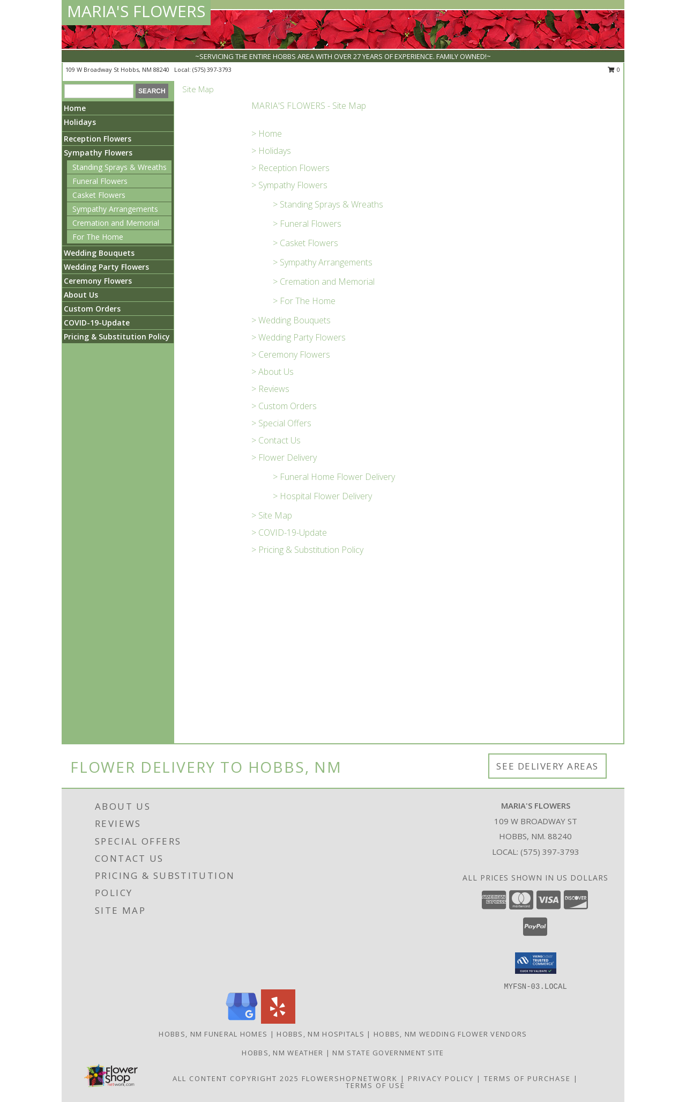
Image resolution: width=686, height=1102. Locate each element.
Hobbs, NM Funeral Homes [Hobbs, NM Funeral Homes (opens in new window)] (213, 1034)
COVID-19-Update (97, 322)
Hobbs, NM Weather (282, 1052)
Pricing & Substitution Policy (117, 336)
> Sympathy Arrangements (322, 262)
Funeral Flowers (100, 181)
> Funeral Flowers (307, 224)
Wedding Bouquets (99, 253)
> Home (266, 133)
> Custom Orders (284, 406)
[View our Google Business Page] (242, 1021)
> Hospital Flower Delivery (322, 496)
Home (75, 108)
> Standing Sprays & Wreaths (328, 204)
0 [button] (614, 69)
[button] (535, 963)
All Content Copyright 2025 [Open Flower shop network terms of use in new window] (236, 1078)
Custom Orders (92, 309)
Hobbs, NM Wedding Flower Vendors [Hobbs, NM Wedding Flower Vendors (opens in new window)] (450, 1034)
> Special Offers (281, 423)
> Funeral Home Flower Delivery (334, 477)
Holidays (80, 122)
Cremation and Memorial (115, 223)
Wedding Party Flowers (106, 267)
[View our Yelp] (278, 1021)
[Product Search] (98, 91)
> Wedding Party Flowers (298, 337)
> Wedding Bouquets (291, 320)
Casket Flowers (98, 195)
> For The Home (304, 301)
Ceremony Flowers (98, 281)
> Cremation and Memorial (324, 281)
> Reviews (270, 389)
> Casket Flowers (305, 243)
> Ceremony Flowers (290, 354)
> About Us (272, 372)
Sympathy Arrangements (115, 209)
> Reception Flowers (290, 168)
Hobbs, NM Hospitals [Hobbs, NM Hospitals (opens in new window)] (320, 1034)
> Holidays (271, 151)
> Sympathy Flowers (289, 185)
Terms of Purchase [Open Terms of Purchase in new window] (527, 1078)
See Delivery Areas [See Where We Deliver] (547, 766)
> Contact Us (276, 440)
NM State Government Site (388, 1052)
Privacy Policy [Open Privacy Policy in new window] (441, 1078)
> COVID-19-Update (289, 532)
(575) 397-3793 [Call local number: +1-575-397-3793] (212, 69)
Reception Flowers (97, 139)
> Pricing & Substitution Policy (307, 550)
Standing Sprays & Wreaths (119, 167)
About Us (81, 295)
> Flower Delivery (284, 457)
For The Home (97, 237)
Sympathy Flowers (98, 152)
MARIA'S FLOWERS (136, 11)
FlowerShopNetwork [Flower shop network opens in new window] (350, 1078)
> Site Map (271, 515)
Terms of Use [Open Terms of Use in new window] (375, 1085)
